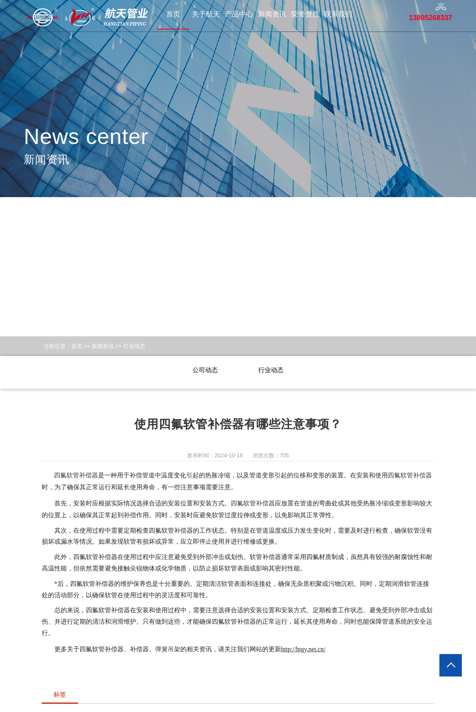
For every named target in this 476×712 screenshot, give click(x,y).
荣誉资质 (305, 14)
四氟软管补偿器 (76, 475)
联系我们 (338, 14)
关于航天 (206, 14)
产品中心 (239, 14)
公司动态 (205, 370)
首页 (173, 14)
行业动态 (134, 346)
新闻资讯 (272, 14)
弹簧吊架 (167, 649)
